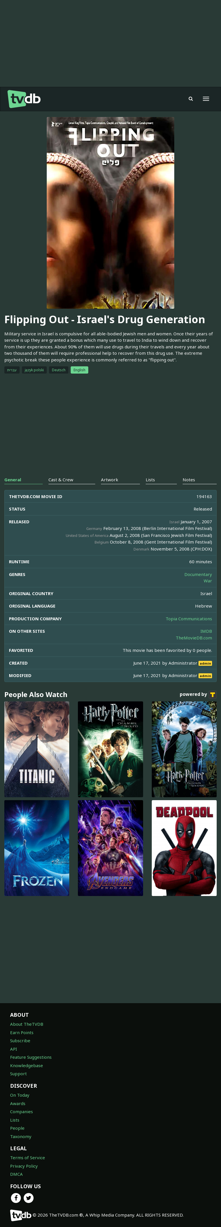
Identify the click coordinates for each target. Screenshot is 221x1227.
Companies (21, 1111)
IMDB (206, 631)
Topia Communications (189, 618)
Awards (17, 1103)
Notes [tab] (189, 479)
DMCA (16, 1174)
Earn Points (21, 1032)
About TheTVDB (26, 1024)
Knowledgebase (26, 1065)
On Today (19, 1095)
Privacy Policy (24, 1166)
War (208, 581)
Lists (14, 1120)
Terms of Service (27, 1157)
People (17, 1128)
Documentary (198, 574)
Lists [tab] (150, 479)
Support (18, 1073)
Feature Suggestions (31, 1057)
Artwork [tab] (109, 479)
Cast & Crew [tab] (60, 479)
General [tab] (12, 479)
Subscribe (20, 1040)
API (13, 1049)
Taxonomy (20, 1136)
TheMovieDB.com (194, 638)
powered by (198, 695)
